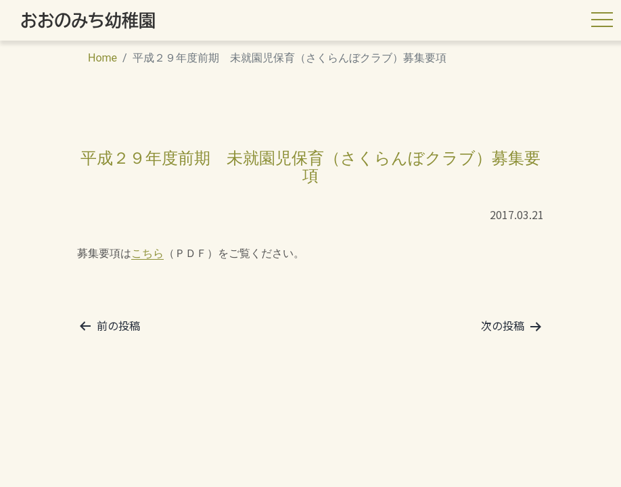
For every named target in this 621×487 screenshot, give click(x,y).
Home (102, 57)
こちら (147, 253)
